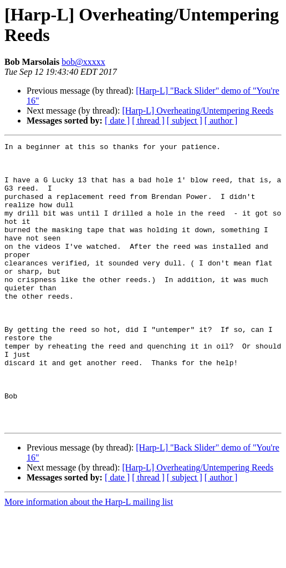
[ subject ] (184, 120)
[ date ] (117, 120)
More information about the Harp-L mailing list (88, 558)
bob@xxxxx (83, 61)
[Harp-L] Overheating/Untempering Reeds (197, 110)
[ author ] (221, 120)
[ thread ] (148, 120)
